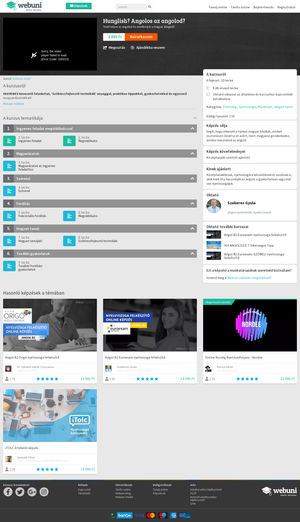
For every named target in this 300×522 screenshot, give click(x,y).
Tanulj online (218, 7)
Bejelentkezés (263, 7)
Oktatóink (84, 493)
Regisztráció (286, 7)
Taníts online (240, 7)
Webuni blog (123, 493)
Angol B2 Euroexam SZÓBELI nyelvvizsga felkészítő (254, 256)
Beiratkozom (141, 36)
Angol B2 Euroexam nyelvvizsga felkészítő (255, 234)
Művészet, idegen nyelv (275, 106)
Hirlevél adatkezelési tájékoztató (203, 498)
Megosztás (114, 47)
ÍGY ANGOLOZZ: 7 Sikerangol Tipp (249, 245)
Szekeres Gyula (21, 78)
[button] (13, 104)
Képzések (79, 6)
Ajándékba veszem (148, 47)
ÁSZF (193, 493)
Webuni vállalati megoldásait (248, 277)
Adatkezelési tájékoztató (206, 489)
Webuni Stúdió (124, 497)
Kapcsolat (84, 489)
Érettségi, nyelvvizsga (239, 106)
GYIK (193, 504)
